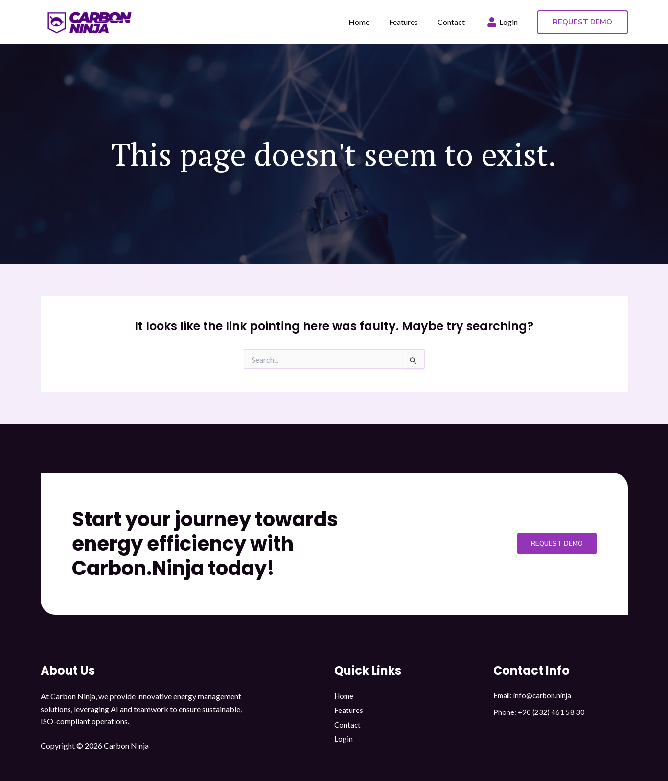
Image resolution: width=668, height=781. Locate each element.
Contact (348, 727)
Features (348, 711)
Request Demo (551, 544)
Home (344, 696)
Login (343, 742)
